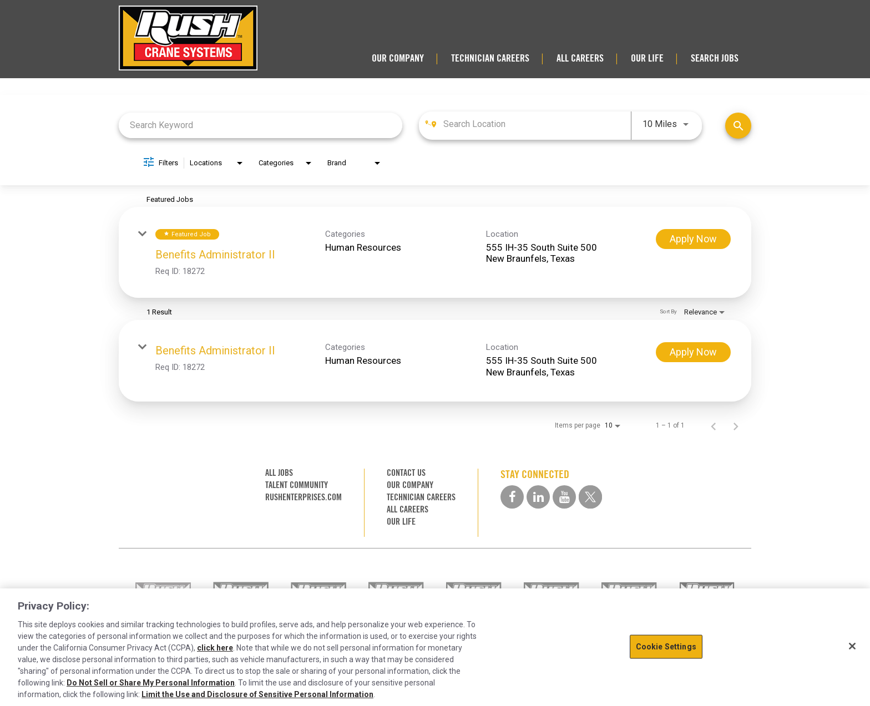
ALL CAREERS (580, 58)
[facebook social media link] (512, 497)
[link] (435, 252)
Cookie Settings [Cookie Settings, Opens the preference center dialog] (666, 646)
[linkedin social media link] (538, 497)
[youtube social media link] (564, 497)
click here (215, 647)
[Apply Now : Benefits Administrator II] (693, 239)
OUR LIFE (647, 58)
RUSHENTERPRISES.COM (303, 497)
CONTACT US (406, 473)
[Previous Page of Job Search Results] (713, 425)
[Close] (852, 646)
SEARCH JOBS (715, 58)
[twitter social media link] (590, 497)
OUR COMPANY (398, 58)
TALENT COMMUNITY (296, 485)
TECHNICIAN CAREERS (490, 58)
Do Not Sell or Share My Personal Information (151, 682)
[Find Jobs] (738, 126)
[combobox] (260, 125)
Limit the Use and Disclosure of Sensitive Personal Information (257, 694)
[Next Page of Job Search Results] (736, 425)
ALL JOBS (279, 473)
